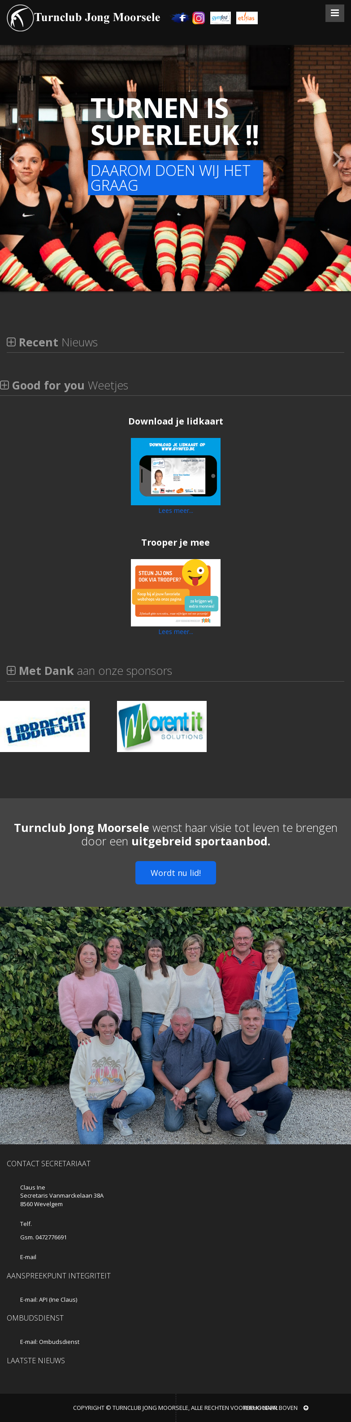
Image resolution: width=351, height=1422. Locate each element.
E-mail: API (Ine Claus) (48, 1299)
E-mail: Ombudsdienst (49, 1342)
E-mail (28, 1257)
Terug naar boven (275, 1408)
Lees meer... (175, 510)
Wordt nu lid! (176, 872)
